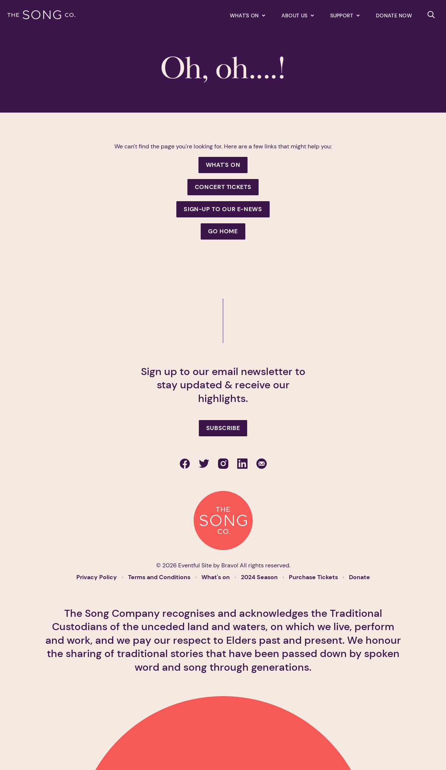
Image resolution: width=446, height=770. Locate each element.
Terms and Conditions (160, 577)
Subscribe (223, 428)
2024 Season (260, 577)
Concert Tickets (223, 187)
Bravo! (229, 565)
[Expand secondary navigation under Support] (345, 15)
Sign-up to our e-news (223, 209)
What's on (216, 577)
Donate (359, 577)
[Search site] (431, 14)
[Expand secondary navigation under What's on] (247, 15)
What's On (223, 165)
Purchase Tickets (314, 577)
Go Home (223, 231)
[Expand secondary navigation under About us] (297, 15)
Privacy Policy (97, 577)
